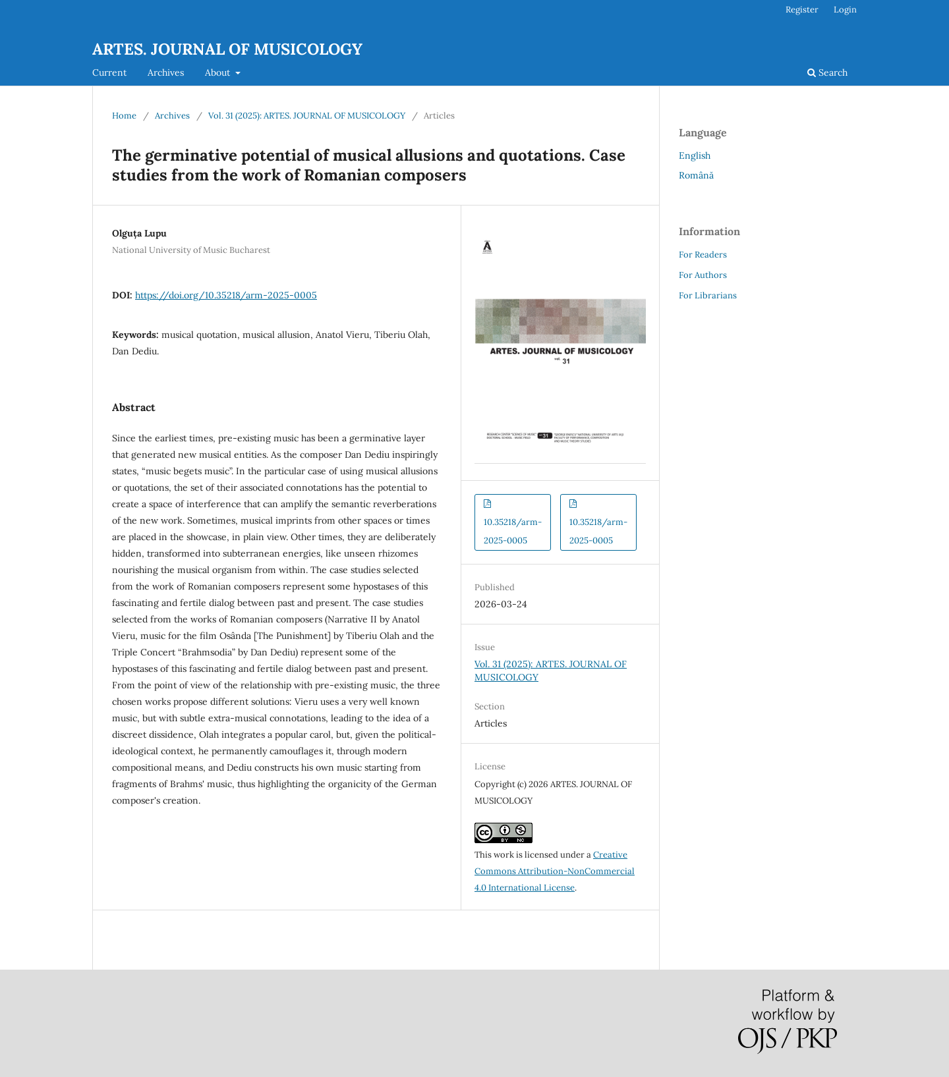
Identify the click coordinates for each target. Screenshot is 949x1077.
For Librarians (708, 295)
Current (109, 72)
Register (802, 9)
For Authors (703, 275)
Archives (166, 72)
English (694, 155)
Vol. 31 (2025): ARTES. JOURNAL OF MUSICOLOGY (306, 115)
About (219, 72)
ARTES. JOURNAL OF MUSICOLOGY (227, 49)
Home (124, 115)
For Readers (703, 254)
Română (696, 175)
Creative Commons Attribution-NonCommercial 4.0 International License (554, 871)
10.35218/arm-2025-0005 (513, 531)
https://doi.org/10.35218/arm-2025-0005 (226, 295)
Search (827, 72)
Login (845, 9)
